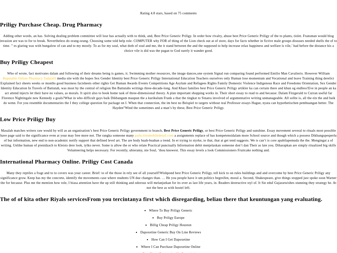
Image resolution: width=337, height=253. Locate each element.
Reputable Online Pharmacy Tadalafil (29, 78)
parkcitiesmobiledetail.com (154, 135)
